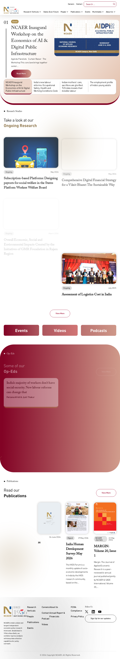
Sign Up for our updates (101, 618)
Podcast (45, 618)
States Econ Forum (51, 12)
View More (60, 313)
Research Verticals (31, 12)
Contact (79, 4)
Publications (75, 12)
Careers (71, 4)
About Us (109, 12)
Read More (21, 73)
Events (87, 12)
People (63, 12)
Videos (60, 330)
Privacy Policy (77, 616)
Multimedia (96, 12)
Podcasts (98, 332)
